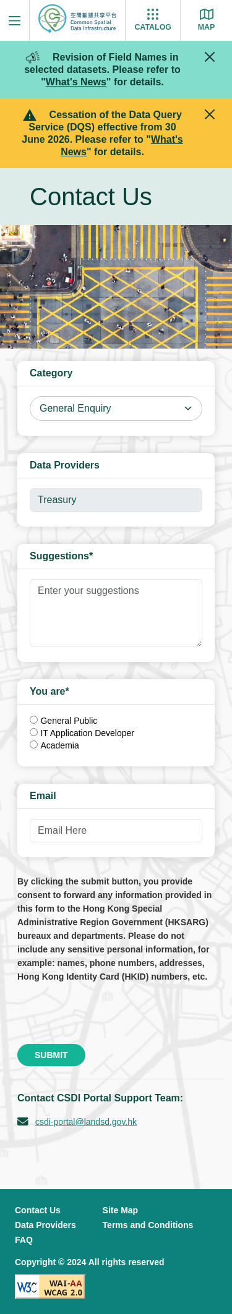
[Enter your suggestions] (116, 613)
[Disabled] (116, 500)
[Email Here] (116, 830)
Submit (51, 1055)
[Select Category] (116, 408)
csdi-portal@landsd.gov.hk (86, 1122)
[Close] (209, 57)
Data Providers (45, 1225)
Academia (59, 745)
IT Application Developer (87, 733)
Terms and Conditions (148, 1225)
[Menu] (14, 20)
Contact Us (38, 1210)
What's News (76, 82)
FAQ (24, 1240)
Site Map (121, 1210)
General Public (68, 721)
